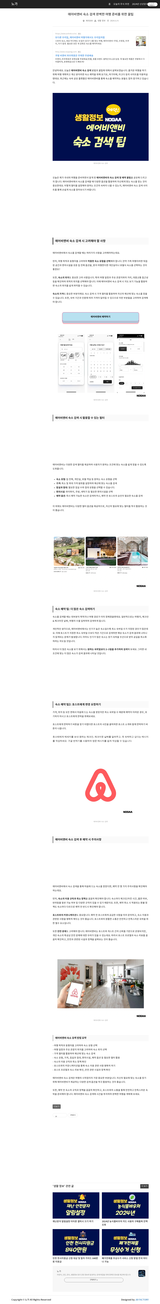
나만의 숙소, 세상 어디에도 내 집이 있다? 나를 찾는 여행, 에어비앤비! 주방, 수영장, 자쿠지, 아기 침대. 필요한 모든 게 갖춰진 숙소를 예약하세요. (92, 42)
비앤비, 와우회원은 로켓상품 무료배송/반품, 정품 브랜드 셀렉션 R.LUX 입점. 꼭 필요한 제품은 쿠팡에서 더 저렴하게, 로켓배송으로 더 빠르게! (100, 60)
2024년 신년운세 (140, 4)
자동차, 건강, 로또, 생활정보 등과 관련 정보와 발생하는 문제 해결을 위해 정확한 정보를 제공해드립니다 (94, 1275)
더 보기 (144, 1186)
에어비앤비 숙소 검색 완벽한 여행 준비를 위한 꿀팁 (101, 14)
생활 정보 (102, 21)
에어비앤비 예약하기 (100, 316)
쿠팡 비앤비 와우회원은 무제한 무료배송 (74, 55)
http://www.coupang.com (66, 52)
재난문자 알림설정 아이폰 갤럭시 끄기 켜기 (73, 1221)
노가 (59, 1271)
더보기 (57, 1106)
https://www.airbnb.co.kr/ (66, 34)
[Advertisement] (101, 213)
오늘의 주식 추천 (121, 4)
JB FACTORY (142, 1299)
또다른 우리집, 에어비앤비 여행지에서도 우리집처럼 (80, 37)
